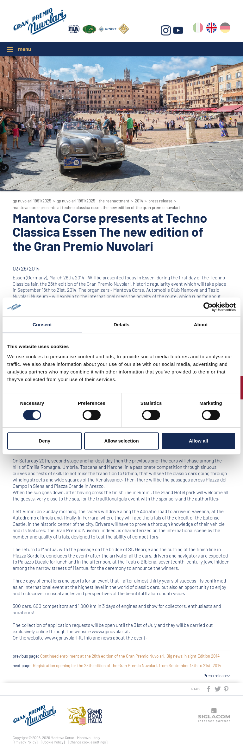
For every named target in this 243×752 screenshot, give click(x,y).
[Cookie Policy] (53, 742)
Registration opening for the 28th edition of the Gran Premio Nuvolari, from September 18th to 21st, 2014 (127, 665)
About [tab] (201, 324)
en (211, 28)
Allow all (198, 440)
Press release (160, 200)
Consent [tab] (42, 324)
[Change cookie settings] (88, 742)
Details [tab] (121, 324)
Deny (44, 440)
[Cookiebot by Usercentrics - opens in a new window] (208, 307)
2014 (139, 200)
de (225, 28)
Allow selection (121, 440)
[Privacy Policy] (25, 742)
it (198, 28)
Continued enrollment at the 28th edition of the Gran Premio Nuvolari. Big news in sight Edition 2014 (130, 656)
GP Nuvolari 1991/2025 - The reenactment (93, 200)
